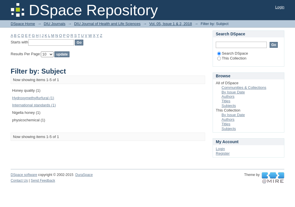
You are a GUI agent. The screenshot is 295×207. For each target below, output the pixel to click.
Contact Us (19, 181)
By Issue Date (233, 92)
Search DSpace (232, 53)
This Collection (231, 58)
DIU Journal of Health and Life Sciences (107, 24)
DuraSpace (83, 175)
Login (279, 7)
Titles (226, 101)
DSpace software (24, 175)
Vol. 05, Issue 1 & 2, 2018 (170, 24)
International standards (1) (34, 105)
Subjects (229, 105)
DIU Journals (54, 24)
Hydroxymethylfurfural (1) (33, 98)
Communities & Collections (244, 87)
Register (223, 153)
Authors (228, 96)
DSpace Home (23, 24)
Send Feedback (43, 181)
